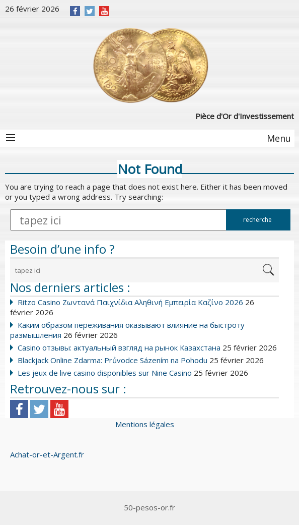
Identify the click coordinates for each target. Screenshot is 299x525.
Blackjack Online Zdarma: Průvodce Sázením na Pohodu (112, 360)
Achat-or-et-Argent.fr (47, 454)
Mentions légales (144, 424)
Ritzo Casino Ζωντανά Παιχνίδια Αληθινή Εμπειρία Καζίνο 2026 (130, 302)
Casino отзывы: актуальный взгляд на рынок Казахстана (119, 347)
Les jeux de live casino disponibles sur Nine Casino (105, 373)
